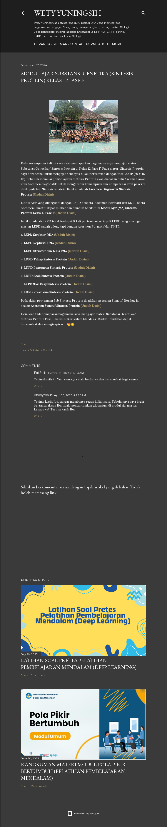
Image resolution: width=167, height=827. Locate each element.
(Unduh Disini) (43, 194)
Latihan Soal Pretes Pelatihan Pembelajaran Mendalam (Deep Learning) (79, 663)
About (104, 44)
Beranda (42, 44)
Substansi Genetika (42, 350)
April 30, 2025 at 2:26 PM (70, 395)
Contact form (83, 44)
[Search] (143, 12)
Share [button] (24, 344)
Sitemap (60, 44)
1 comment (38, 675)
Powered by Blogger (83, 813)
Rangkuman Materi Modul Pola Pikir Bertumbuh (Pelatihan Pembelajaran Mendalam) (73, 771)
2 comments (39, 786)
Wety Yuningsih (67, 13)
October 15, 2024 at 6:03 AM (66, 373)
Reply (38, 386)
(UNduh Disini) (78, 251)
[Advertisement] (83, 536)
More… (118, 44)
